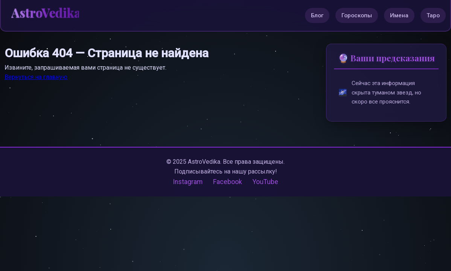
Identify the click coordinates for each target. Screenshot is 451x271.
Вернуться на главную (36, 77)
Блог (317, 15)
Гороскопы (356, 15)
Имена (399, 15)
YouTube (265, 182)
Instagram (188, 182)
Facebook (227, 182)
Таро (433, 15)
